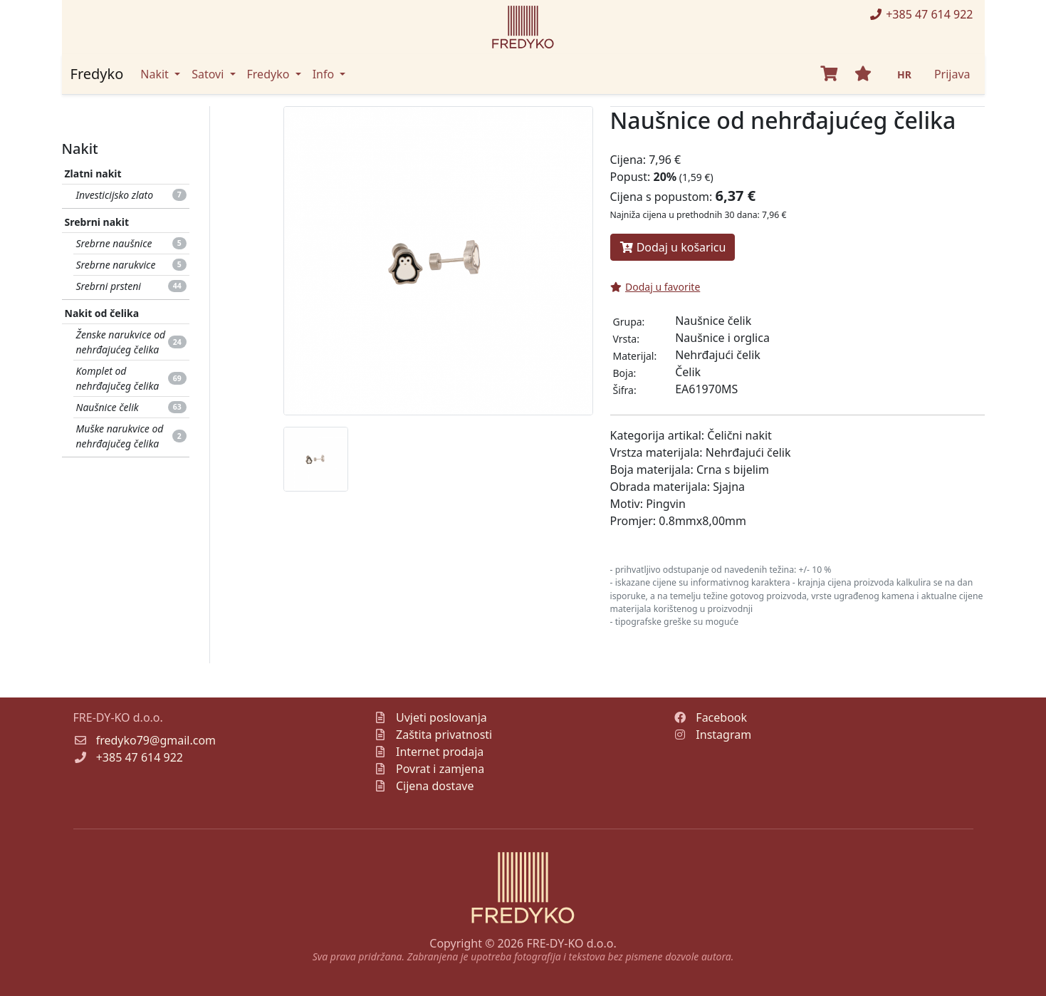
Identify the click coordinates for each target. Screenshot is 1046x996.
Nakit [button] (156, 74)
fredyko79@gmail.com (156, 740)
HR (904, 74)
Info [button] (325, 74)
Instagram (723, 734)
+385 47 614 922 (921, 14)
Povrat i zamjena (440, 769)
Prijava (952, 74)
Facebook (721, 717)
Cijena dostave (435, 786)
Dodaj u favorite (655, 287)
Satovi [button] (209, 74)
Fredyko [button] (270, 74)
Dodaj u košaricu (672, 247)
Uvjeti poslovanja (441, 717)
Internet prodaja (439, 751)
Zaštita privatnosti (444, 734)
